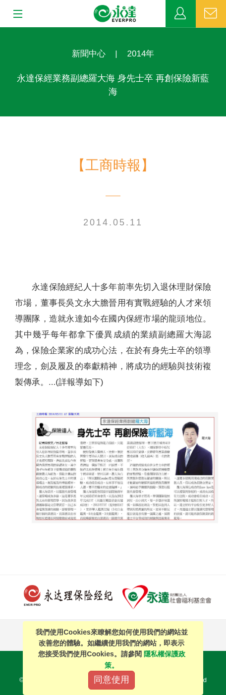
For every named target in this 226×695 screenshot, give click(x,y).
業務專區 (181, 14)
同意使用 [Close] (111, 680)
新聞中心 (89, 53)
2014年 (141, 53)
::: (3, 32)
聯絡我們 (211, 14)
